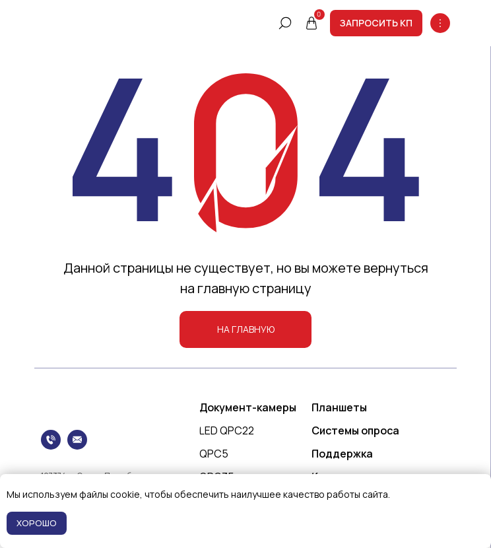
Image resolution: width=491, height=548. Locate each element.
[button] (376, 23)
